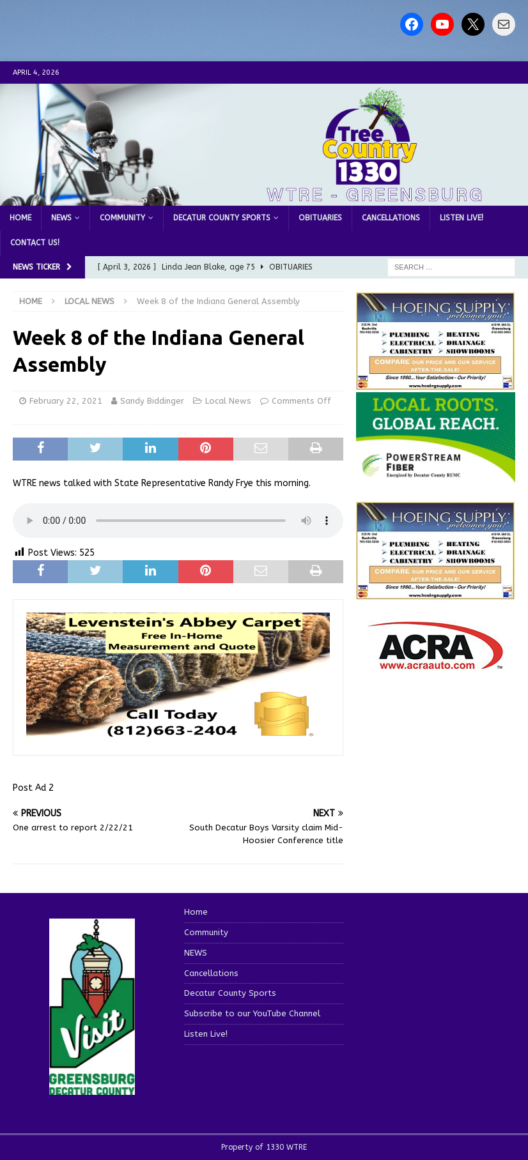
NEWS (61, 217)
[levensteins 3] (178, 735)
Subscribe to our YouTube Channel (252, 1013)
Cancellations (391, 217)
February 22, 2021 (65, 401)
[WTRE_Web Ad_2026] (435, 475)
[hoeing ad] (435, 383)
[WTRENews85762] (435, 593)
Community (122, 217)
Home (20, 217)
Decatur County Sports (221, 217)
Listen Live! (461, 217)
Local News (228, 401)
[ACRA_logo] (435, 663)
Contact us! (34, 242)
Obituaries (320, 217)
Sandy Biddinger (152, 401)
